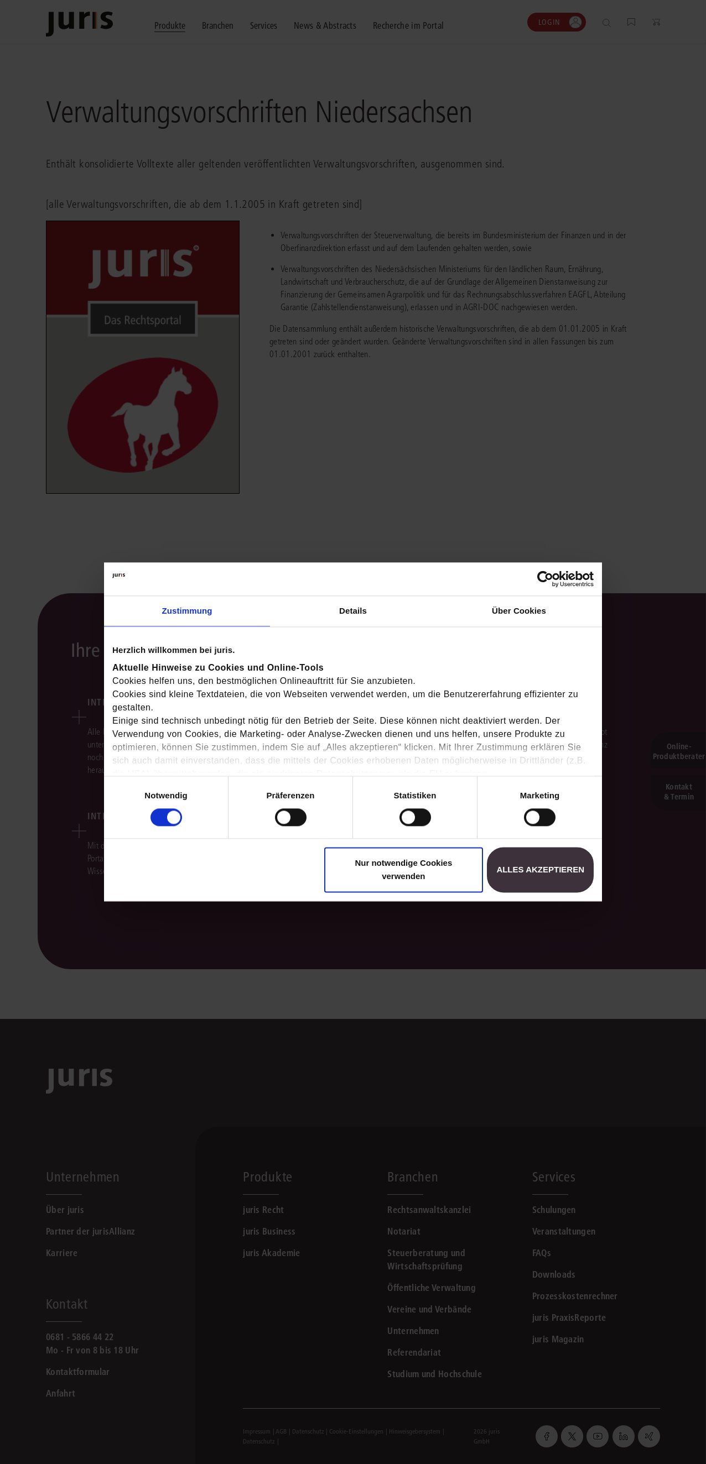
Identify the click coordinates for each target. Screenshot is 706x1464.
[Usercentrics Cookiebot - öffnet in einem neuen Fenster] (545, 579)
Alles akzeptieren (540, 870)
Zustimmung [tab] (187, 610)
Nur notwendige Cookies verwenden (403, 870)
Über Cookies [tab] (519, 610)
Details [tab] (353, 610)
